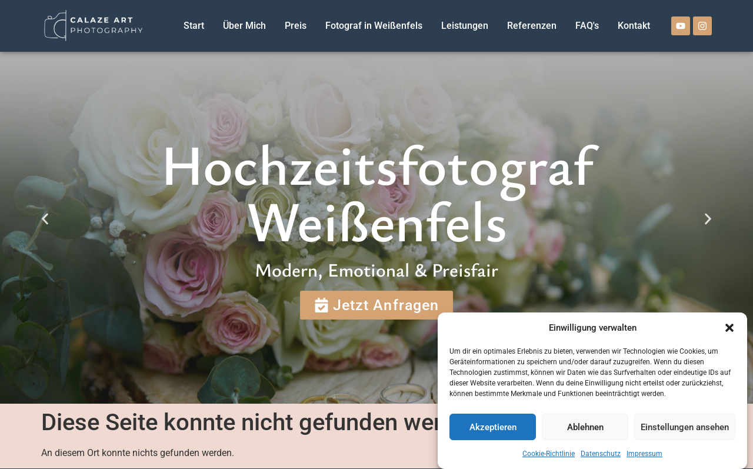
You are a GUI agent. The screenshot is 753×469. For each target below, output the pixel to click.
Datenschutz (601, 454)
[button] (729, 328)
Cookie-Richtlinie (548, 454)
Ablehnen (585, 427)
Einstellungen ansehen (685, 427)
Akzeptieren (493, 427)
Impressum (644, 454)
